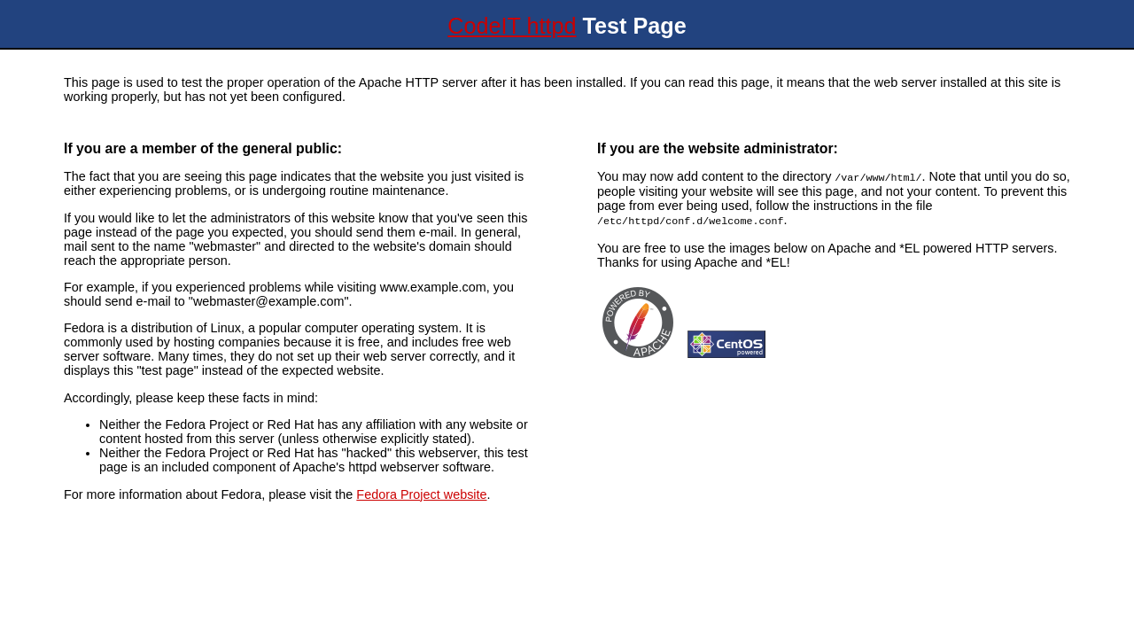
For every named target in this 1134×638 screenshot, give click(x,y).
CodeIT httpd (511, 25)
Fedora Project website (421, 494)
